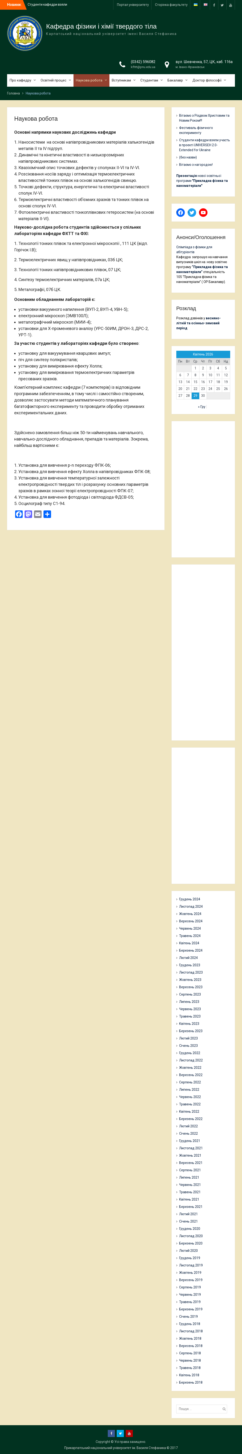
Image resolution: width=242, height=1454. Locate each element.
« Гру (201, 407)
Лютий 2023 (188, 1038)
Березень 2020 (191, 1243)
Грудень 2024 (189, 899)
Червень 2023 (190, 1009)
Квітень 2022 (189, 1111)
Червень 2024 (190, 928)
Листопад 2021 (191, 1148)
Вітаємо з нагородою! (196, 165)
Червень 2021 (190, 1185)
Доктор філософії (206, 80)
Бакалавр (175, 80)
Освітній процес (53, 80)
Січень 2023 (188, 1046)
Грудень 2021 (189, 1141)
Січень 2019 (188, 1316)
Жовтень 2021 (190, 1155)
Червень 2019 (190, 1294)
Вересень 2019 (191, 1280)
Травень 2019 (190, 1302)
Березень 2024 (191, 950)
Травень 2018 (190, 1368)
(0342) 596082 (143, 62)
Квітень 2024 (189, 943)
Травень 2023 (190, 1016)
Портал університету (133, 5)
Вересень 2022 (191, 1075)
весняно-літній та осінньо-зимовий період (198, 323)
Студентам (149, 80)
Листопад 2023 (191, 972)
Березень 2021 (191, 1207)
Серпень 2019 (190, 1287)
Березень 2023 (191, 1031)
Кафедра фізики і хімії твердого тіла (101, 26)
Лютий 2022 (188, 1126)
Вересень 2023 (191, 987)
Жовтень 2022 (190, 1067)
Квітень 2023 (189, 1024)
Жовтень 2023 (190, 980)
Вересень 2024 (191, 921)
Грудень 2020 (189, 1229)
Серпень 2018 (190, 1353)
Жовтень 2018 (190, 1338)
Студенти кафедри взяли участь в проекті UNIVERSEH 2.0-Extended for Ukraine (204, 145)
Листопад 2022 (191, 1060)
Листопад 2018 (191, 1331)
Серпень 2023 (190, 994)
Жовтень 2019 (190, 1272)
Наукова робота (89, 80)
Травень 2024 (190, 936)
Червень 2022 (190, 1097)
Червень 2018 (190, 1360)
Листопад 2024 (191, 906)
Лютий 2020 (188, 1251)
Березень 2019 (191, 1309)
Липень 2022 (189, 1089)
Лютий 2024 (188, 958)
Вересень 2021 (191, 1163)
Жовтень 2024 (190, 914)
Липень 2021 (189, 1177)
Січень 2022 (188, 1133)
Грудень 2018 (189, 1324)
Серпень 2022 (190, 1082)
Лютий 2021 (188, 1214)
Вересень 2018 (191, 1346)
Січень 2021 (188, 1221)
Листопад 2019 (191, 1265)
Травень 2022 (190, 1104)
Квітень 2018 (189, 1375)
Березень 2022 (191, 1119)
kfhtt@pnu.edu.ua (143, 67)
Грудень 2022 (189, 1053)
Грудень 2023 (189, 965)
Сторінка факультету (171, 5)
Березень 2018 (191, 1382)
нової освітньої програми (202, 181)
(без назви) (188, 157)
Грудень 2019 (189, 1258)
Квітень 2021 (189, 1199)
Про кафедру (20, 80)
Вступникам (121, 80)
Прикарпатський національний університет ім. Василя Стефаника (115, 1448)
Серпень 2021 (190, 1170)
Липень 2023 (189, 1002)
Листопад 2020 (191, 1236)
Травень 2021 (190, 1192)
